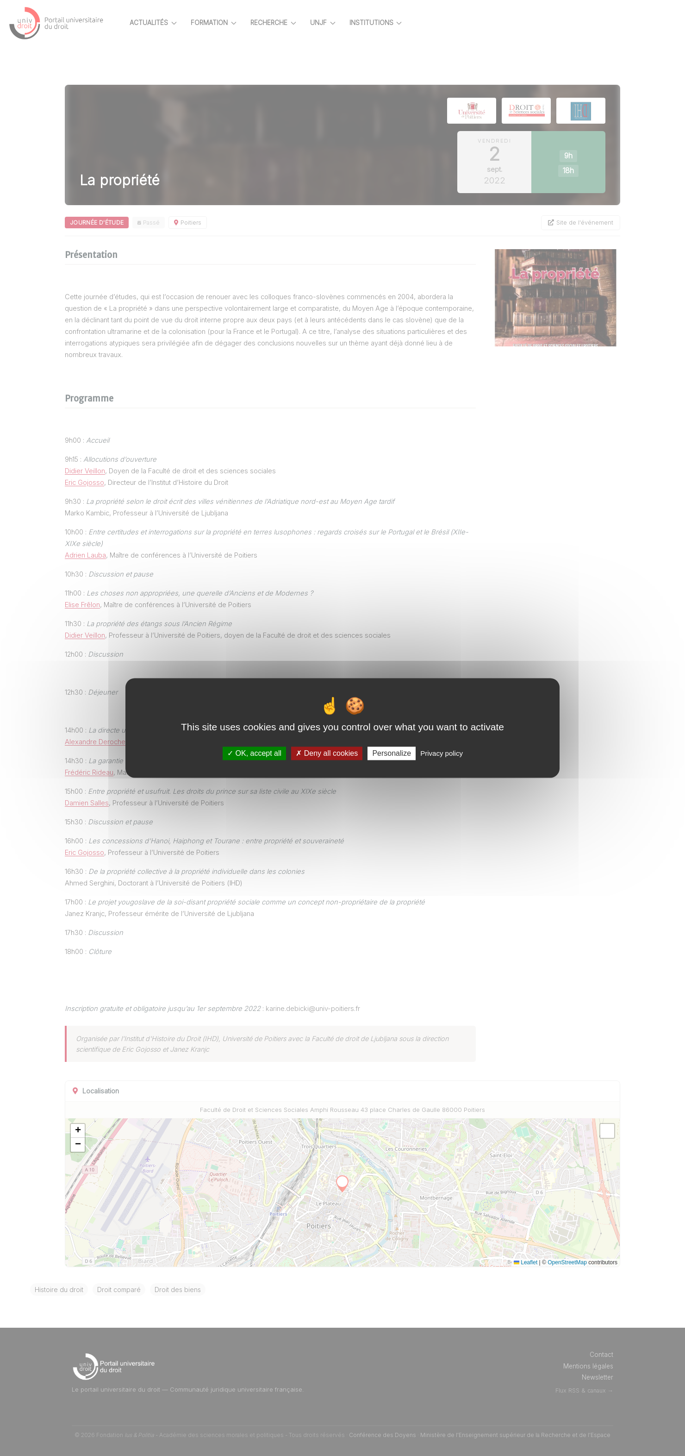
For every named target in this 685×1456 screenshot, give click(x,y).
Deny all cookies (327, 753)
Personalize (391, 753)
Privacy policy (441, 753)
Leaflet (535, 1262)
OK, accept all (254, 753)
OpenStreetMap (576, 1262)
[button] (101, 1131)
